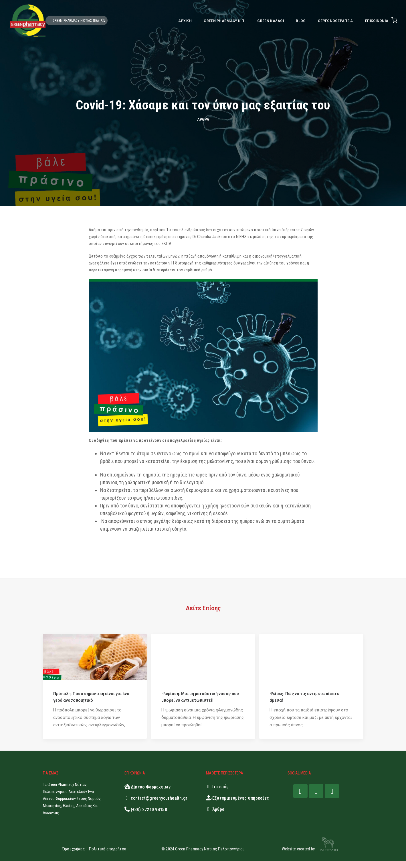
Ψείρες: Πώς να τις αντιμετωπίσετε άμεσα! (304, 697)
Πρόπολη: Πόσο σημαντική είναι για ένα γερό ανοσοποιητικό (91, 697)
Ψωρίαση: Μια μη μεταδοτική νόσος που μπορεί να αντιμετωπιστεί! (200, 697)
